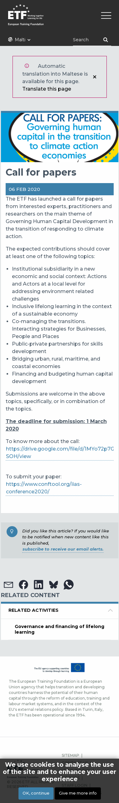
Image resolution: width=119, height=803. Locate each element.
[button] (8, 584)
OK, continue (36, 793)
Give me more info (78, 793)
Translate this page (46, 89)
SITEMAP (70, 755)
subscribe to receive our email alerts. (63, 548)
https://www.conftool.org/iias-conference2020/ (44, 488)
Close (94, 76)
